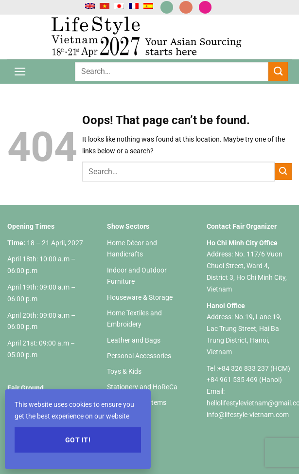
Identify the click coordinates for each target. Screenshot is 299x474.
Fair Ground (25, 388)
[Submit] (278, 71)
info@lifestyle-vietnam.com (248, 415)
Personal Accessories (139, 356)
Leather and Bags (133, 340)
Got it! (77, 440)
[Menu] (20, 71)
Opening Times (30, 226)
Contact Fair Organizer (242, 226)
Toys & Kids (124, 371)
